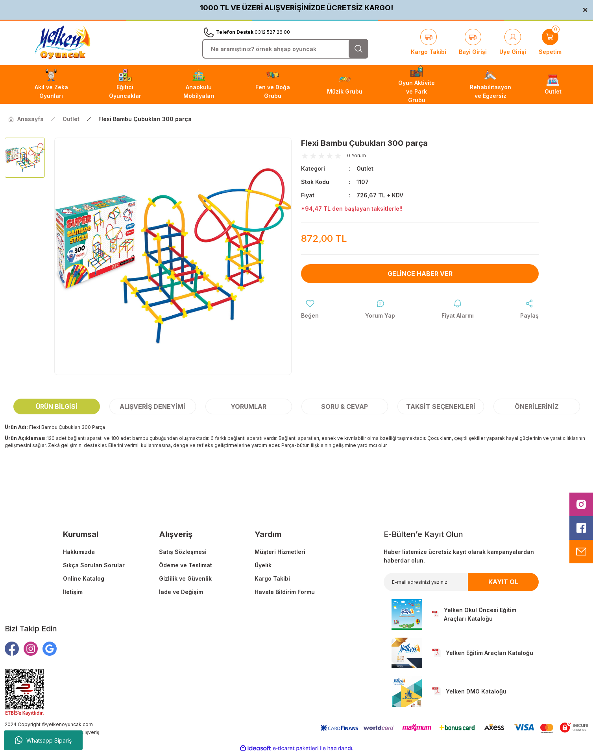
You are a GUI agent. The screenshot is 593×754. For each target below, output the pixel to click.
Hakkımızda (79, 551)
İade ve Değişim (181, 591)
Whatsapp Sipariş (43, 740)
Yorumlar (248, 406)
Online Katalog (83, 578)
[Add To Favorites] (310, 309)
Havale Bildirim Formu (285, 591)
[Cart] (550, 42)
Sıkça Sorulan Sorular (94, 565)
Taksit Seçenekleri (440, 406)
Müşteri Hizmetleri (280, 551)
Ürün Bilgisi (57, 406)
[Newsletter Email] (461, 582)
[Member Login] (512, 42)
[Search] (285, 49)
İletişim (73, 591)
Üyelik (263, 565)
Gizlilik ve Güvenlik (185, 578)
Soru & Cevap (344, 406)
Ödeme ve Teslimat (185, 565)
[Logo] (62, 42)
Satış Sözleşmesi (183, 551)
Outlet (365, 168)
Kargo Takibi (272, 578)
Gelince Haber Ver (420, 274)
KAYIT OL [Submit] (503, 582)
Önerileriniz (537, 406)
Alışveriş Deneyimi (152, 406)
